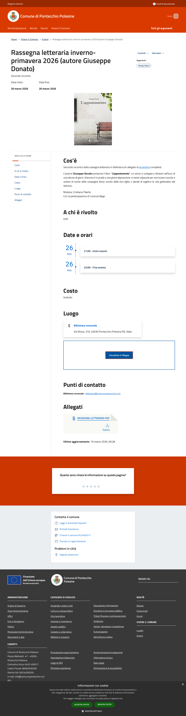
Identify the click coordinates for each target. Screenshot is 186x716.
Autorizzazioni (101, 631)
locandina (144, 167)
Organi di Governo (16, 605)
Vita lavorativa (58, 616)
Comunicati (142, 611)
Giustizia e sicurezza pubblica (108, 611)
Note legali (99, 663)
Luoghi (140, 630)
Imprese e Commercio (61, 621)
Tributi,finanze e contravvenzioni (110, 616)
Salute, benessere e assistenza (109, 626)
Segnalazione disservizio (63, 657)
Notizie (140, 605)
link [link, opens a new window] (120, 698)
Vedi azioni (158, 53)
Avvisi (140, 616)
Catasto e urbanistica (61, 632)
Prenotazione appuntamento (65, 652)
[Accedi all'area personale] (163, 3)
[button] (93, 711)
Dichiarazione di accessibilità (108, 668)
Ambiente (98, 621)
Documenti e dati (16, 637)
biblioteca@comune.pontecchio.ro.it (102, 393)
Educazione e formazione (106, 605)
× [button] (183, 684)
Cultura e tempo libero (62, 611)
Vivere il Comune (30, 39)
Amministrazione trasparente (108, 652)
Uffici (10, 616)
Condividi (144, 53)
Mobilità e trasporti (60, 637)
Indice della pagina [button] (23, 155)
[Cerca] (174, 16)
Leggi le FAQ (57, 663)
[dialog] (93, 698)
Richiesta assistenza (61, 668)
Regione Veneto (15, 4)
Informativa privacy (103, 657)
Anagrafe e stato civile (62, 605)
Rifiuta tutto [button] (105, 704)
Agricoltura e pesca (103, 637)
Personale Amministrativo (20, 632)
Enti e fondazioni (16, 621)
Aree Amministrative (18, 611)
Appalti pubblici (58, 626)
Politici (11, 626)
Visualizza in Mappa (119, 355)
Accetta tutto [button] (82, 704)
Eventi (45, 39)
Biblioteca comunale (85, 325)
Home (14, 39)
